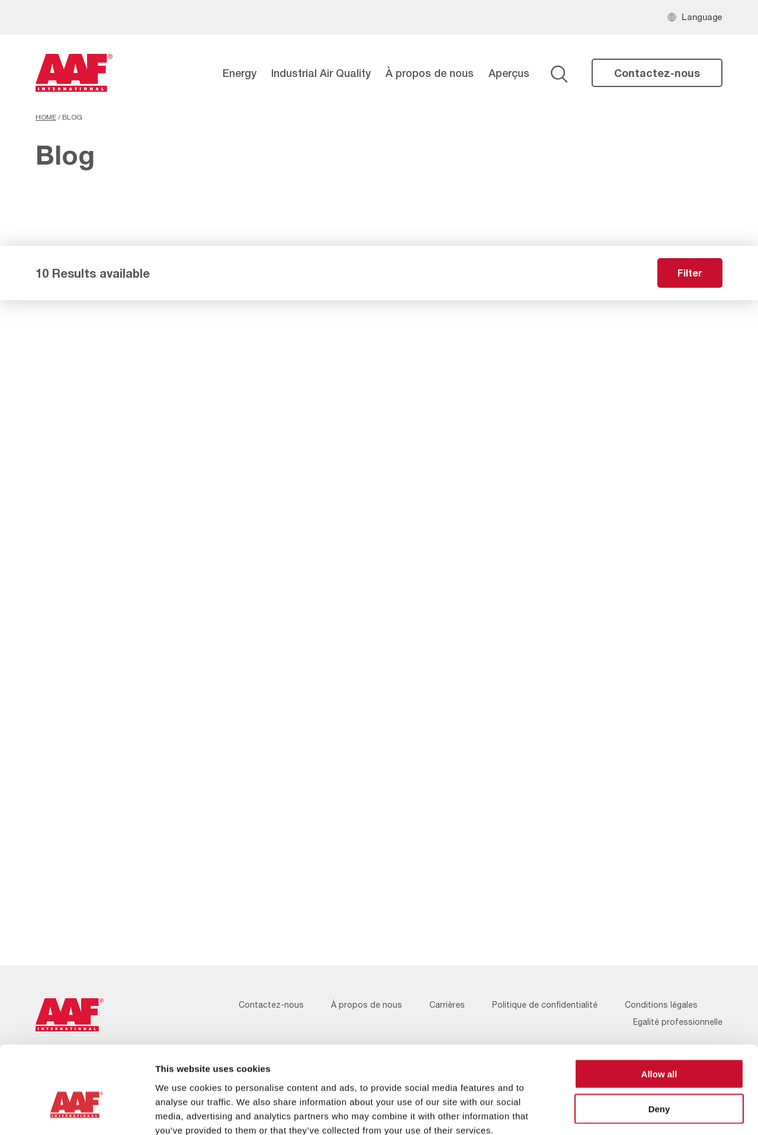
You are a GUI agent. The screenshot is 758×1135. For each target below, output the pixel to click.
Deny (659, 1042)
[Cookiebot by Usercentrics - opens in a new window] (77, 1112)
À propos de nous (430, 72)
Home (46, 117)
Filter (689, 272)
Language (702, 17)
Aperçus (509, 72)
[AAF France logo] (74, 73)
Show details (621, 1112)
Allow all (659, 1007)
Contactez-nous (657, 72)
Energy (239, 72)
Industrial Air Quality (321, 72)
